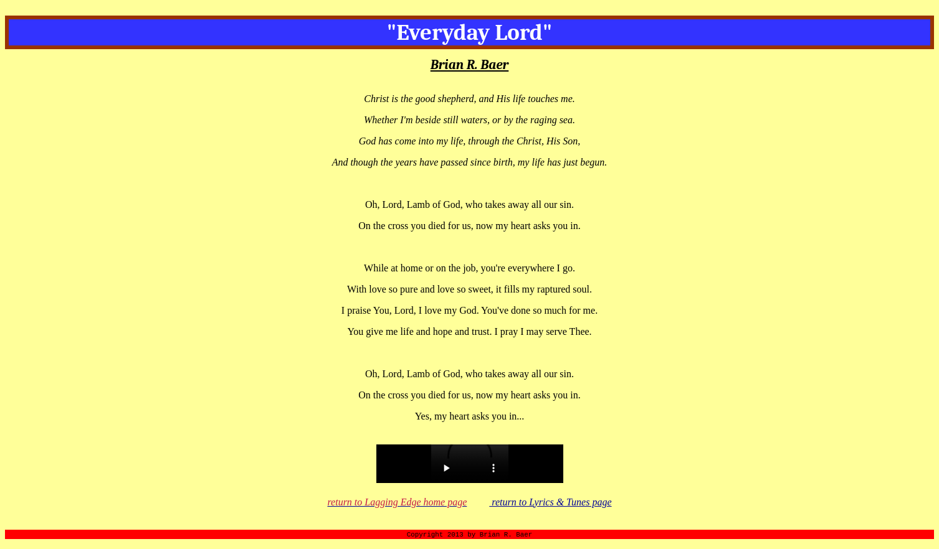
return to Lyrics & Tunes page (550, 502)
